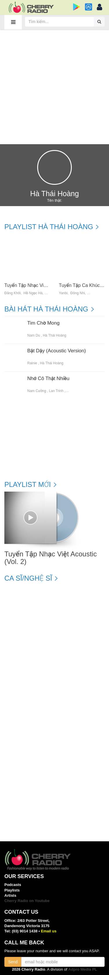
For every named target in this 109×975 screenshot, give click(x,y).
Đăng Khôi (12, 293)
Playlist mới (27, 484)
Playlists (12, 890)
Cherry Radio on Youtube (27, 901)
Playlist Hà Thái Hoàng (48, 227)
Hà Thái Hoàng (54, 335)
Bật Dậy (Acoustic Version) (56, 351)
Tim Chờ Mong (43, 323)
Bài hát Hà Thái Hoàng (46, 309)
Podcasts (12, 884)
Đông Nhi (77, 293)
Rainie (32, 363)
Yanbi (63, 293)
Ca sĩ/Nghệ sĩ (28, 578)
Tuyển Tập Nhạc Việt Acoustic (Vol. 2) (43, 285)
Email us (48, 931)
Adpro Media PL (82, 969)
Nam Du (33, 335)
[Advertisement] (54, 86)
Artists (10, 895)
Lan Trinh (56, 391)
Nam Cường (36, 391)
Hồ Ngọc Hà (33, 293)
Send (13, 962)
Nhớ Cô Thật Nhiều (48, 378)
